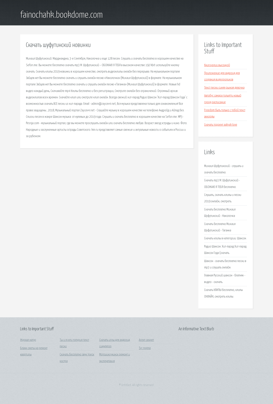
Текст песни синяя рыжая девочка (224, 87)
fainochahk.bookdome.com (61, 15)
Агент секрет (146, 340)
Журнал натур (28, 340)
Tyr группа (145, 348)
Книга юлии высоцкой (217, 65)
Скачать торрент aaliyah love (220, 124)
